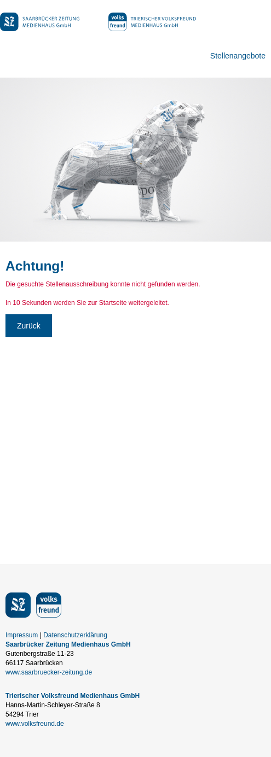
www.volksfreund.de (34, 723)
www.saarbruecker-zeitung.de (48, 672)
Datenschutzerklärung (75, 635)
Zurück (29, 325)
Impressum (21, 635)
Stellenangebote (238, 55)
